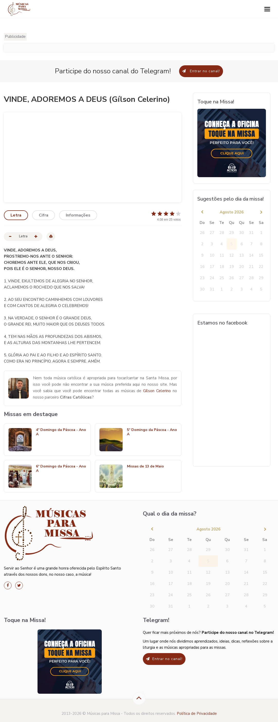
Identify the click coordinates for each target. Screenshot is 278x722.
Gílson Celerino (157, 391)
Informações (78, 215)
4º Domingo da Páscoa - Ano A (61, 432)
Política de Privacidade (197, 713)
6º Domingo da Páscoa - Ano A (61, 468)
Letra (16, 215)
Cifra (43, 215)
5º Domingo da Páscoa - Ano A (152, 432)
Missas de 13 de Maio (145, 466)
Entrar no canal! (201, 71)
